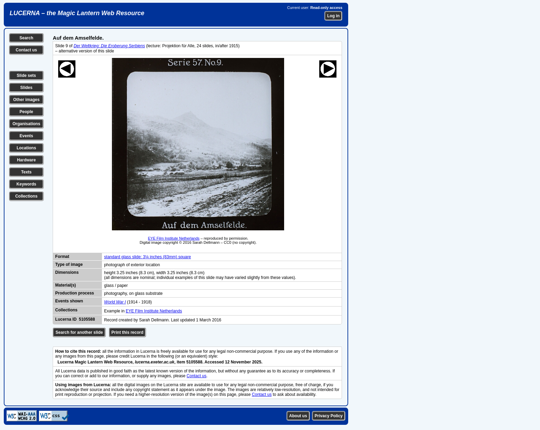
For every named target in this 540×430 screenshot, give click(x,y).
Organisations (26, 123)
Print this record (128, 332)
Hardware (26, 160)
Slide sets (26, 75)
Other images (26, 99)
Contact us (26, 50)
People (26, 111)
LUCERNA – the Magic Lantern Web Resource (77, 13)
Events (26, 135)
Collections (26, 196)
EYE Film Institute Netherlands (174, 238)
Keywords (26, 184)
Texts (26, 172)
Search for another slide (79, 332)
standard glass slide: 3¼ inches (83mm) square (147, 256)
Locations (26, 148)
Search (26, 38)
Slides (26, 87)
